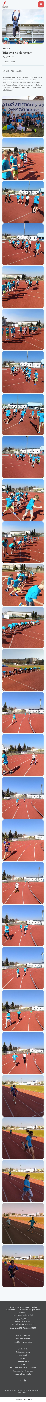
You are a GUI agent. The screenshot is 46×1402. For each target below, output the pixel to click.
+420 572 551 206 (23, 1335)
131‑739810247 (25, 1328)
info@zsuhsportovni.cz (23, 1342)
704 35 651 (25, 1319)
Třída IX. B (6, 48)
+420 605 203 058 (23, 1339)
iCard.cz (25, 1392)
